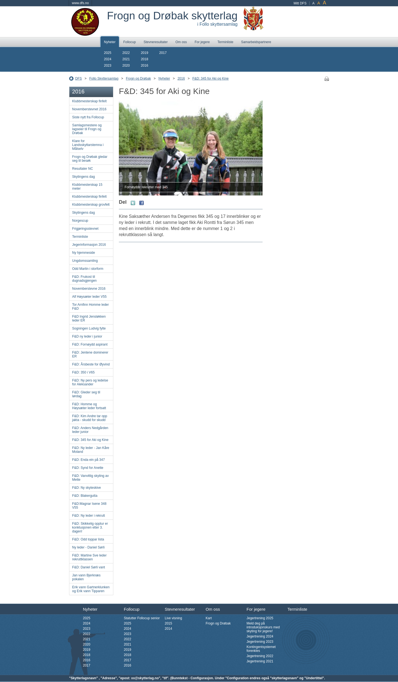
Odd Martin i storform (87, 269)
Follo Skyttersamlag (103, 78)
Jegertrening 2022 (260, 656)
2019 (144, 53)
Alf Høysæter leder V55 (89, 297)
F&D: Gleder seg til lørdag (86, 394)
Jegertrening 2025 (260, 618)
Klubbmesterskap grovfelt (90, 205)
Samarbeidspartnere (256, 42)
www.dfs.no (80, 3)
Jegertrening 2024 (260, 636)
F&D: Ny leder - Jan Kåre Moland (90, 450)
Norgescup (80, 221)
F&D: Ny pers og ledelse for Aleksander (90, 382)
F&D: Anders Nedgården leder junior (90, 430)
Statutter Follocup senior (142, 618)
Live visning (173, 618)
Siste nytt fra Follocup (88, 117)
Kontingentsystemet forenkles (261, 649)
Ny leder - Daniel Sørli (88, 547)
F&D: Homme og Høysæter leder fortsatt (89, 406)
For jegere (202, 42)
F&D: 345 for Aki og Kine (210, 78)
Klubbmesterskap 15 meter (87, 186)
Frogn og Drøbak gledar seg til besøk (89, 159)
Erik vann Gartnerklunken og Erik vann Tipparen (90, 589)
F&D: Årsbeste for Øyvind (91, 364)
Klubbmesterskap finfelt (89, 101)
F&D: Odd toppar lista (88, 539)
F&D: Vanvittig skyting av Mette (90, 478)
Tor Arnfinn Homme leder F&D (90, 306)
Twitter (133, 203)
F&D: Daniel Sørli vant (88, 567)
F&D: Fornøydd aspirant (90, 344)
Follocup (129, 42)
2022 (126, 53)
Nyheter (110, 42)
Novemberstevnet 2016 (89, 109)
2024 (107, 59)
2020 (126, 65)
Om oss (181, 42)
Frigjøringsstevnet (85, 229)
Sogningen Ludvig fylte (89, 328)
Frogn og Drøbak (138, 78)
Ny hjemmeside (83, 253)
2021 (126, 59)
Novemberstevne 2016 (89, 289)
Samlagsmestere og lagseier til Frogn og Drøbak (87, 129)
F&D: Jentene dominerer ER (90, 354)
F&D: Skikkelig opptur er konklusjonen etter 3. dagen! (90, 527)
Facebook (141, 203)
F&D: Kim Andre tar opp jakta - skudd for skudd (89, 418)
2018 (144, 59)
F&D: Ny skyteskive (86, 488)
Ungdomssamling (85, 261)
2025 (107, 53)
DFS (78, 78)
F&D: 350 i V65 (83, 372)
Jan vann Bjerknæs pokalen (86, 577)
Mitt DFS (300, 3)
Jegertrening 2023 (260, 642)
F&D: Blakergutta (84, 496)
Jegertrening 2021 (260, 661)
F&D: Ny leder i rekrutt (88, 516)
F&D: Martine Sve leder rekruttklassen (89, 557)
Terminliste (225, 42)
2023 (107, 65)
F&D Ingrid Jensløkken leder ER (89, 318)
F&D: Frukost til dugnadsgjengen (84, 279)
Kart (209, 618)
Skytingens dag (83, 177)
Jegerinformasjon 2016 (89, 245)
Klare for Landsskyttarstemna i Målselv (87, 145)
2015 (168, 623)
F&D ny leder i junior (87, 336)
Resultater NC (82, 169)
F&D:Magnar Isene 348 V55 (89, 505)
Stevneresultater (155, 42)
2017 (163, 53)
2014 (168, 629)
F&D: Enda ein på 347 (88, 460)
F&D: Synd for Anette (87, 468)
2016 (144, 65)
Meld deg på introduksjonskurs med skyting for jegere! (263, 627)
